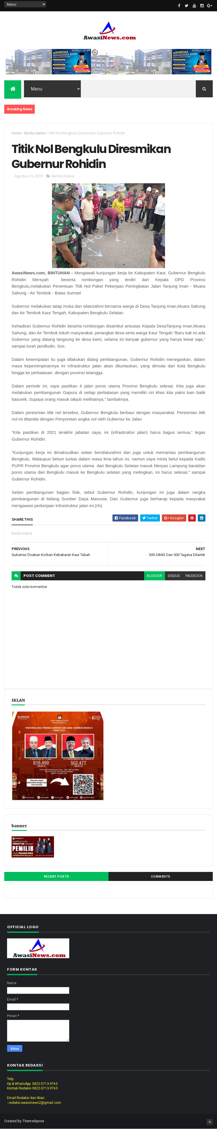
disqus (174, 576)
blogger (154, 576)
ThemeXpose (33, 1121)
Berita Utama (34, 133)
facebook (194, 576)
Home (16, 133)
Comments (160, 876)
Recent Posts (56, 876)
